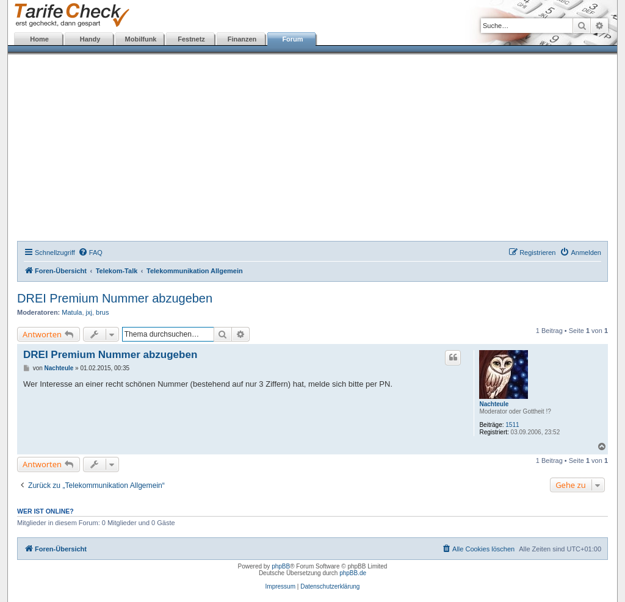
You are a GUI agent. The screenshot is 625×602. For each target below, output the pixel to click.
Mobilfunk (141, 39)
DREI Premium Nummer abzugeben (114, 298)
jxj (89, 312)
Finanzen (242, 39)
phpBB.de (352, 573)
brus (102, 312)
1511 (512, 424)
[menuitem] (90, 252)
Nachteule (493, 404)
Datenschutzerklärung (329, 586)
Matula (72, 312)
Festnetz (191, 39)
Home (39, 39)
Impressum (280, 586)
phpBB (281, 566)
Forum (292, 39)
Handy (90, 39)
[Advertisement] (312, 149)
